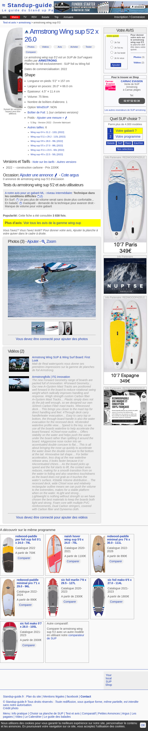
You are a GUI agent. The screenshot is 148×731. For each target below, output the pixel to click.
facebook (72, 696)
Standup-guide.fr (13, 696)
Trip (56, 17)
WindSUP (43, 107)
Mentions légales (53, 696)
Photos (30, 47)
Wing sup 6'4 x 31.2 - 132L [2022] (47, 132)
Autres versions (66, 161)
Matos (15, 17)
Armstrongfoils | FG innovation (51, 376)
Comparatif (89, 713)
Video (18, 716)
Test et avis (73, 713)
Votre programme (128, 136)
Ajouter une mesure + (52, 117)
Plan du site (33, 696)
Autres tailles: (36, 127)
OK (143, 725)
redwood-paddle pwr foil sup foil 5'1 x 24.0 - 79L (28, 539)
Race (128, 143)
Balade (45, 17)
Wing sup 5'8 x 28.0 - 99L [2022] (47, 141)
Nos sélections (125, 149)
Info (5, 17)
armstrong (25, 22)
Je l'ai (117, 42)
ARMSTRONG (47, 60)
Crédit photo (10, 708)
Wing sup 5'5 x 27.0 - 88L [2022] (47, 145)
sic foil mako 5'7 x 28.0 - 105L (31, 625)
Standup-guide (30, 5)
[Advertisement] (73, 680)
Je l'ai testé (119, 53)
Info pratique (19, 713)
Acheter (74, 47)
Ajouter (33, 241)
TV (24, 17)
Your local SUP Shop (108, 679)
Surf (120, 143)
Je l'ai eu (118, 47)
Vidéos (45, 47)
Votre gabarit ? (126, 130)
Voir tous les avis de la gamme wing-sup (52, 223)
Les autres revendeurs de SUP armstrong (125, 110)
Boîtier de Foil (36, 112)
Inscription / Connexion (129, 17)
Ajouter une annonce (39, 175)
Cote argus (70, 175)
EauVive (138, 143)
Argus (125, 713)
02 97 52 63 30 (132, 100)
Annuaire (68, 17)
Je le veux (119, 58)
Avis (60, 47)
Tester (89, 47)
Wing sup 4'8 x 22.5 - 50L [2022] (47, 154)
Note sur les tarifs (43, 161)
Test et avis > (11, 22)
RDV (34, 17)
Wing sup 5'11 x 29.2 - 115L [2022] (48, 136)
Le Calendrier (33, 716)
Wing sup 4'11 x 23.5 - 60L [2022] (47, 150)
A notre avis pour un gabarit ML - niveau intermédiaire (38, 193)
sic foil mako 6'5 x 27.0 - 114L (119, 581)
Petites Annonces (109, 713)
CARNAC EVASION (132, 81)
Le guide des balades (57, 716)
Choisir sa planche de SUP (46, 713)
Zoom (49, 241)
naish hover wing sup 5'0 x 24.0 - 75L (73, 539)
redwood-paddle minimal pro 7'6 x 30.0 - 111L (118, 539)
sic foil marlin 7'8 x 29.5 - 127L (73, 581)
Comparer (31, 52)
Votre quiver (113, 36)
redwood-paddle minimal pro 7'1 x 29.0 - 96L (28, 583)
